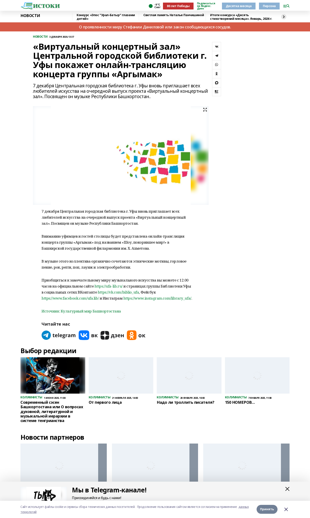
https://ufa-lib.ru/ (109, 286)
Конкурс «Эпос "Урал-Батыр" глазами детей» (106, 16)
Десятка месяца (239, 6)
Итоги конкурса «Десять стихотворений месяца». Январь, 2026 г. (241, 16)
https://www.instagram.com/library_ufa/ (157, 298)
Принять (267, 509)
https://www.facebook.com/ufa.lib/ (70, 298)
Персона (269, 6)
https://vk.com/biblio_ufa (118, 292)
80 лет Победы (178, 6)
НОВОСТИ (30, 15)
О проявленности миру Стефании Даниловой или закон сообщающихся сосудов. (155, 26)
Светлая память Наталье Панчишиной (173, 15)
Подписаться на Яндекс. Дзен (206, 6)
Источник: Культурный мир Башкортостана (81, 311)
